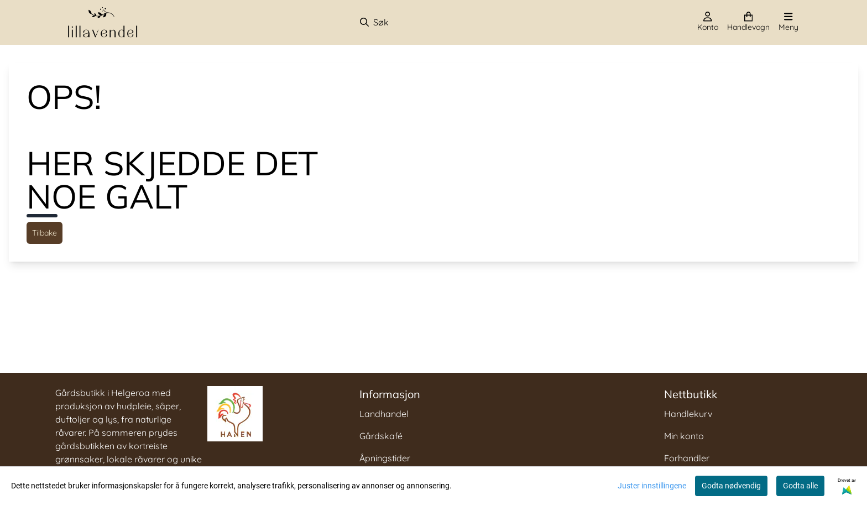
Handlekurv (688, 413)
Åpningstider (384, 458)
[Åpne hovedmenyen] (788, 22)
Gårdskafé (381, 435)
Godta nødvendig (731, 485)
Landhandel (384, 413)
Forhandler (686, 458)
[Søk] (417, 22)
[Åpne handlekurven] (748, 22)
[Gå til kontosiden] (708, 22)
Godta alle (800, 485)
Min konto (684, 435)
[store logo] (103, 22)
